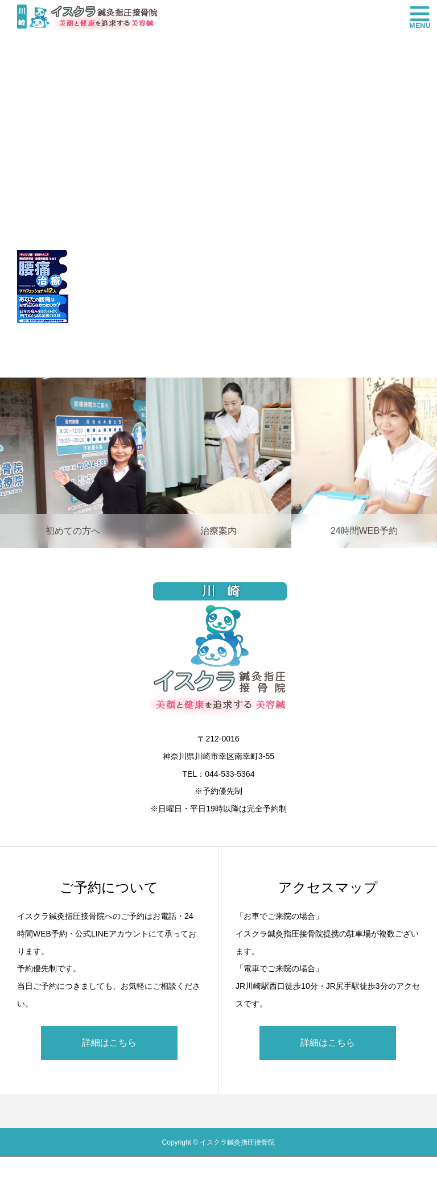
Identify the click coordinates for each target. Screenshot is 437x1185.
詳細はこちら (109, 1042)
